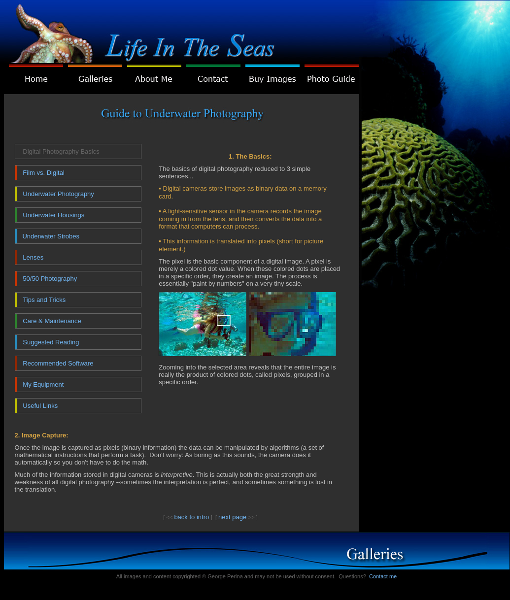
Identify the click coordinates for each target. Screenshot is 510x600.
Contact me (383, 576)
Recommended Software (58, 363)
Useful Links (40, 405)
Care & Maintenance (52, 321)
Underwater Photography (58, 194)
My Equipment (43, 384)
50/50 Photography (50, 278)
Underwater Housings (53, 215)
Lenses (33, 257)
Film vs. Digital (44, 172)
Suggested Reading (51, 342)
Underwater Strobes (50, 236)
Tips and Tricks (44, 299)
